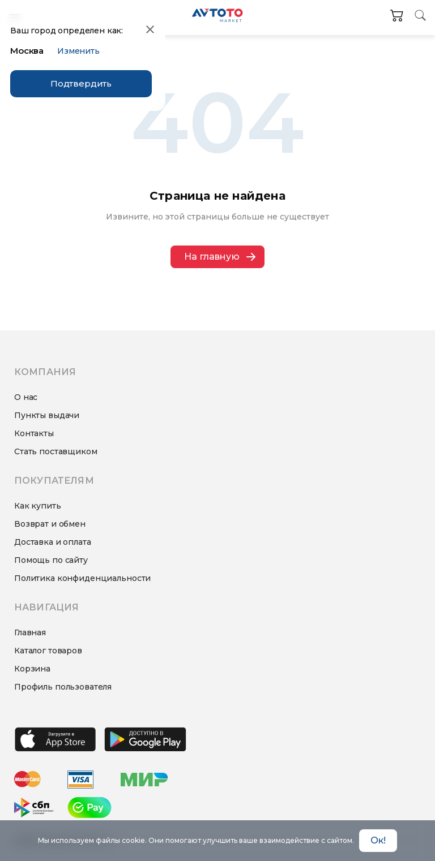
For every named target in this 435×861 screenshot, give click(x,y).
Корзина (32, 669)
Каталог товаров (48, 650)
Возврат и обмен (50, 524)
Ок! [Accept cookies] (378, 840)
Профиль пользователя (63, 687)
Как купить (37, 506)
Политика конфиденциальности (82, 578)
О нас (25, 397)
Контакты (34, 433)
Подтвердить (81, 83)
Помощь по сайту (51, 560)
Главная (30, 632)
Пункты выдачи (46, 415)
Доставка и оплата (52, 542)
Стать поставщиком (55, 451)
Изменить (78, 51)
